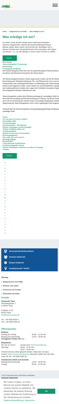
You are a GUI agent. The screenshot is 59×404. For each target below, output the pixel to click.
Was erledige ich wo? (37, 31)
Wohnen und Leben (11, 286)
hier (23, 339)
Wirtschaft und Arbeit (11, 294)
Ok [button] (46, 391)
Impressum (30, 400)
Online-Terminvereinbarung (18, 354)
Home (5, 31)
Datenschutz (13, 378)
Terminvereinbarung (38, 345)
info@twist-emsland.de (10, 315)
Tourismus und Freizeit (12, 290)
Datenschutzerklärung (14, 400)
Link (13, 52)
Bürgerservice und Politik (18, 31)
